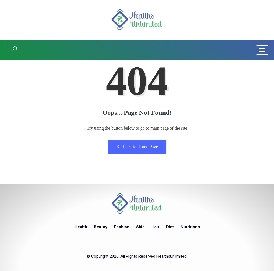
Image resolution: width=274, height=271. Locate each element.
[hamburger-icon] (262, 50)
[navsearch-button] (12, 50)
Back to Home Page (137, 146)
